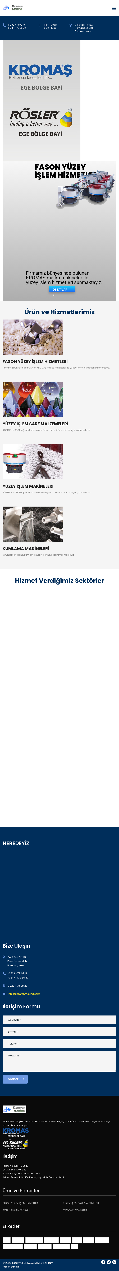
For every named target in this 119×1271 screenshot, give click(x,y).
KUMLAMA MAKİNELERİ (75, 1209)
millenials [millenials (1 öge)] (102, 1239)
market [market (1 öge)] (88, 1239)
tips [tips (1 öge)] (74, 1246)
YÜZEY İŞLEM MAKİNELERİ (16, 1209)
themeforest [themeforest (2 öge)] (61, 1246)
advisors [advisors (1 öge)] (18, 1239)
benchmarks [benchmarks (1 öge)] (34, 1239)
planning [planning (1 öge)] (30, 1246)
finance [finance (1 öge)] (65, 1239)
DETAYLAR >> (60, 290)
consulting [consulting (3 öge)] (51, 1239)
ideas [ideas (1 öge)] (77, 1239)
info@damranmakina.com (24, 994)
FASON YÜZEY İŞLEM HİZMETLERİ (20, 1203)
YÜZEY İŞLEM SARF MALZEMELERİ (81, 1203)
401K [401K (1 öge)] (6, 1239)
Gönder (16, 1079)
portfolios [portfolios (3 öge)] (44, 1246)
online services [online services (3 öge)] (12, 1246)
